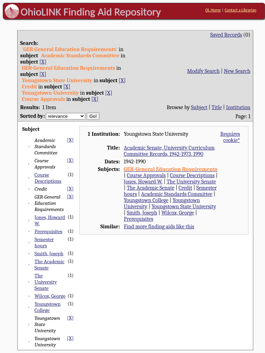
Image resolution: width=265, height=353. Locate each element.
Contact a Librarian (240, 10)
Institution (238, 107)
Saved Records (226, 35)
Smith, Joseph (49, 253)
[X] (42, 62)
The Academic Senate (150, 188)
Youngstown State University (183, 206)
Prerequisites (48, 231)
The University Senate (46, 282)
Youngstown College (48, 307)
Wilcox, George (50, 296)
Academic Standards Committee (177, 194)
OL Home (213, 10)
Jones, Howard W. (143, 182)
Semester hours (44, 242)
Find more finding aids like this (159, 226)
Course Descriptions (48, 178)
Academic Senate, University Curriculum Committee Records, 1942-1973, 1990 (169, 151)
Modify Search (203, 71)
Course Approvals (146, 175)
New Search (237, 71)
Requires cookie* (230, 137)
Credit (185, 188)
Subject (199, 107)
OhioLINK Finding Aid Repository (91, 11)
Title (217, 107)
